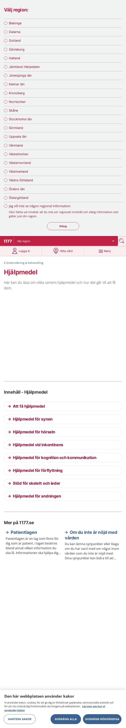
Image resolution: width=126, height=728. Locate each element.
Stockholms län (20, 119)
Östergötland (18, 198)
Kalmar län (16, 84)
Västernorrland (20, 163)
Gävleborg (16, 49)
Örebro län (17, 189)
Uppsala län (17, 136)
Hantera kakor (19, 720)
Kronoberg (17, 93)
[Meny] (105, 251)
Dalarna (14, 32)
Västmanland (18, 171)
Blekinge (15, 23)
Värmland (16, 145)
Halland (14, 58)
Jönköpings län (20, 75)
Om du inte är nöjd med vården (91, 535)
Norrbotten (17, 102)
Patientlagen (24, 532)
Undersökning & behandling (24, 263)
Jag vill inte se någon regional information (40, 206)
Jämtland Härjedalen (24, 67)
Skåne (13, 110)
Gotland (15, 40)
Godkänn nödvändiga (102, 720)
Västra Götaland (21, 180)
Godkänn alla (66, 720)
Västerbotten (18, 154)
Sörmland (16, 128)
